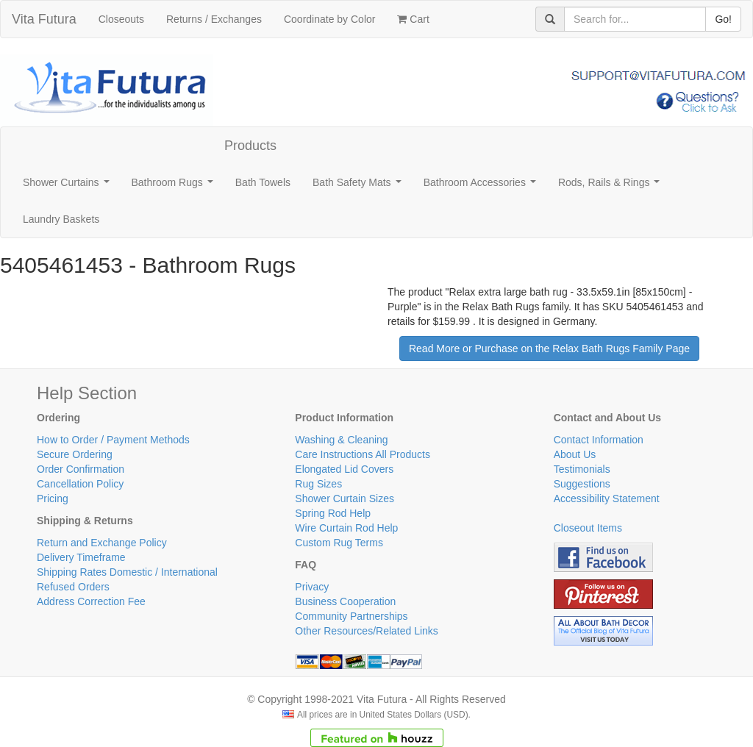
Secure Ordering (75, 454)
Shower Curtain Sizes (344, 498)
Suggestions (582, 484)
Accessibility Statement (607, 498)
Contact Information (598, 440)
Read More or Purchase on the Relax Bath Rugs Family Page (549, 348)
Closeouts (121, 19)
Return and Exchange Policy (102, 542)
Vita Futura (44, 19)
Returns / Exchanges (214, 19)
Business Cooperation (345, 601)
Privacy (312, 587)
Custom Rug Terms (339, 542)
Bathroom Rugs (175, 186)
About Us (575, 454)
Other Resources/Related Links (366, 631)
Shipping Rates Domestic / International (127, 572)
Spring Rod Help (333, 513)
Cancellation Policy (80, 484)
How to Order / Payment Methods (113, 440)
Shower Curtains (69, 186)
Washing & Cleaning (341, 440)
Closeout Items (588, 528)
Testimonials (582, 469)
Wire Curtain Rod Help (346, 528)
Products (250, 145)
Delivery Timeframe (81, 557)
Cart (413, 19)
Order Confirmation (80, 469)
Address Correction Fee (91, 601)
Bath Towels (262, 182)
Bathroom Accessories (483, 186)
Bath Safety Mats (360, 186)
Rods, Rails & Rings (611, 186)
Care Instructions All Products (362, 454)
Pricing (52, 498)
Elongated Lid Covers (344, 469)
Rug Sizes (318, 484)
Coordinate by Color (330, 19)
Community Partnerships (351, 616)
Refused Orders (73, 587)
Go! (723, 19)
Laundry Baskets (61, 219)
